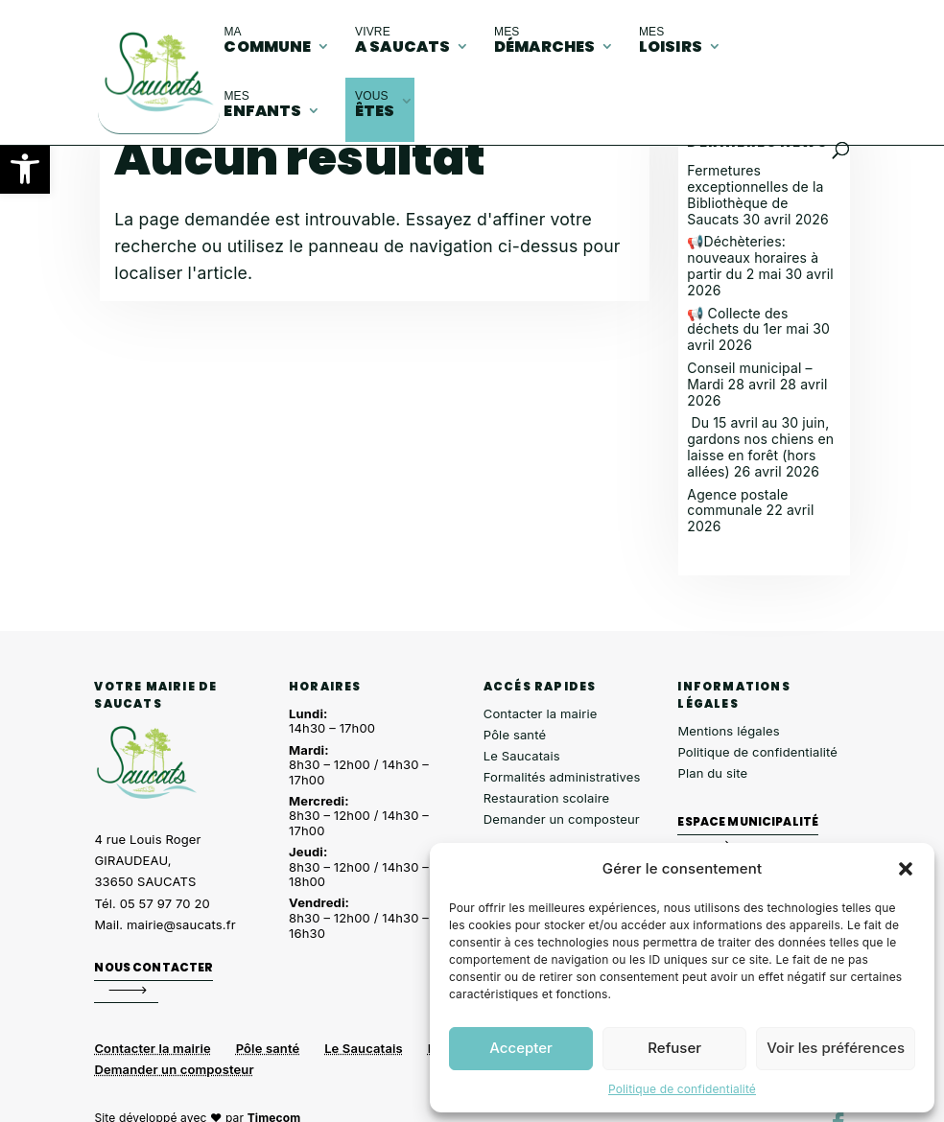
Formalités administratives (562, 776)
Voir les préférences (836, 1048)
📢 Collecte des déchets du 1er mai (748, 321)
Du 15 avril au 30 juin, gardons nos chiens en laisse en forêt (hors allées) (760, 446)
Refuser (674, 1048)
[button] (25, 169)
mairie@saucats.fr (181, 924)
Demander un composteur (562, 819)
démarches (544, 41)
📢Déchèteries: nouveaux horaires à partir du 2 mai (752, 257)
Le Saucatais (522, 755)
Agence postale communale (737, 502)
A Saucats (402, 41)
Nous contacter (153, 967)
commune (267, 41)
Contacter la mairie (541, 713)
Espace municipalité (747, 821)
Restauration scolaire (547, 798)
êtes (375, 105)
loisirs (670, 41)
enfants (262, 105)
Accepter (521, 1048)
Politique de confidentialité (682, 1089)
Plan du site (712, 773)
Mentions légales (728, 730)
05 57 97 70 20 (165, 903)
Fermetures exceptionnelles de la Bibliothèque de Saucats (755, 194)
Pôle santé (515, 734)
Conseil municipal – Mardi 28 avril (749, 376)
